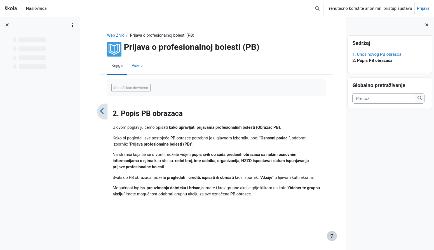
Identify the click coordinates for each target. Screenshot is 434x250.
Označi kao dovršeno (127, 88)
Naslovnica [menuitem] (36, 8)
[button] (317, 8)
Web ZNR (112, 35)
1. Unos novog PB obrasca (376, 54)
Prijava (423, 8)
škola (10, 8)
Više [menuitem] (132, 65)
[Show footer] (332, 236)
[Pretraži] (383, 98)
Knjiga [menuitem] (113, 65)
